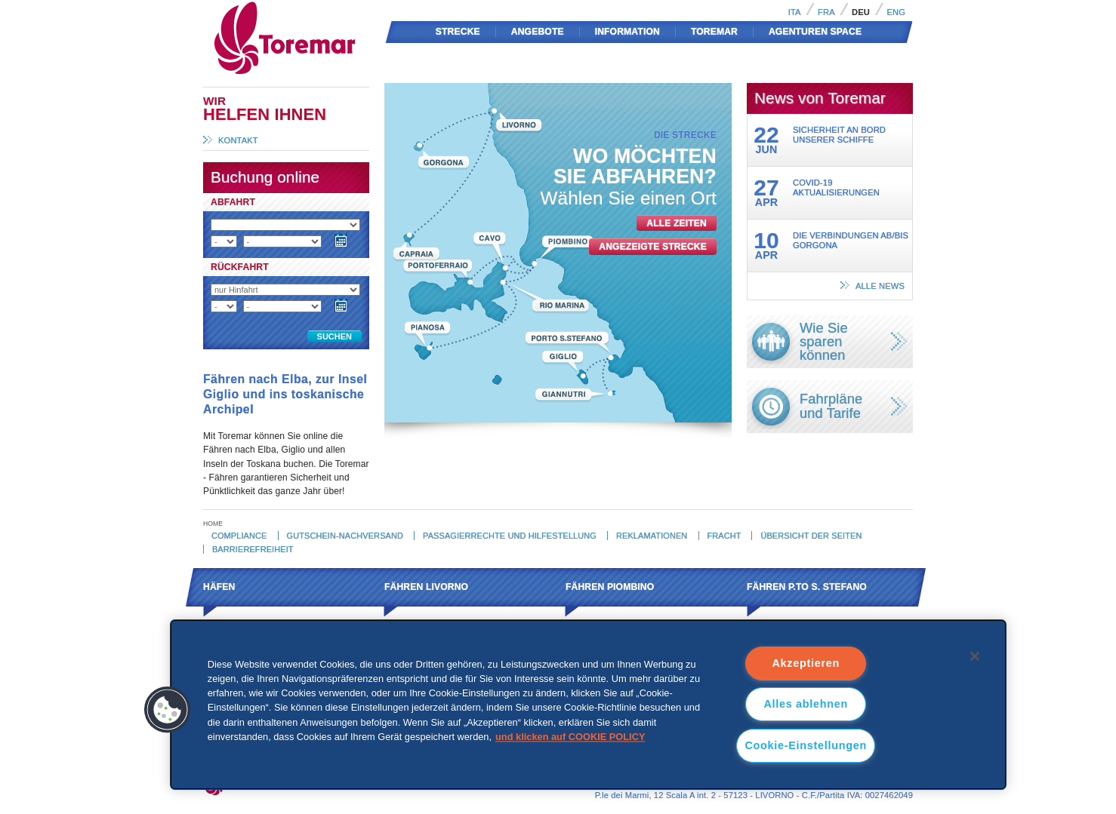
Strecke (458, 31)
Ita (794, 12)
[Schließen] (974, 656)
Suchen (334, 336)
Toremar (352, 7)
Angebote (537, 31)
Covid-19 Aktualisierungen (836, 187)
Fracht (724, 535)
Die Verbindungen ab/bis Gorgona (850, 240)
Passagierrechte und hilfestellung (510, 535)
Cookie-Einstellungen (806, 745)
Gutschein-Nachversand (345, 535)
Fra (826, 12)
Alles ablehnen (805, 704)
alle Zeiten (676, 223)
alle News (880, 285)
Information (627, 31)
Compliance (239, 535)
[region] (588, 704)
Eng (895, 12)
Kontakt (238, 140)
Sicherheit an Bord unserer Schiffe (839, 134)
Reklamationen (651, 535)
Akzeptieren (806, 663)
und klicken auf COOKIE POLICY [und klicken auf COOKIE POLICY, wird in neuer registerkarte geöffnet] (570, 736)
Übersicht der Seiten (811, 535)
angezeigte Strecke (653, 246)
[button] (167, 710)
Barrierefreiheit (253, 549)
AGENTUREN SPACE (815, 31)
